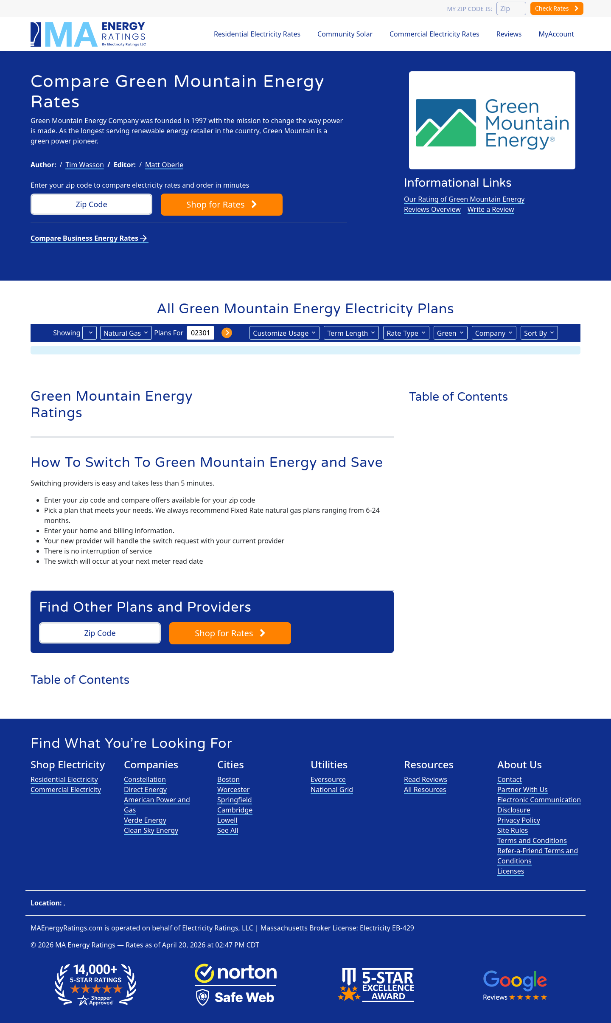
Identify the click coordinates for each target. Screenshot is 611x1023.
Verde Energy (145, 820)
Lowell (227, 820)
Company (490, 333)
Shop (221, 204)
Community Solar (345, 34)
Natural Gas (122, 333)
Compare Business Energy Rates (90, 238)
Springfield (234, 799)
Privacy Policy (518, 820)
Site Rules (512, 830)
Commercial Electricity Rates (434, 34)
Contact (509, 779)
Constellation (145, 779)
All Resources (425, 789)
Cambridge (234, 810)
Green (447, 333)
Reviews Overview (432, 209)
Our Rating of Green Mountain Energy (464, 199)
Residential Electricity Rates (257, 34)
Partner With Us (522, 789)
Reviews (509, 34)
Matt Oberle (164, 164)
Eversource (328, 779)
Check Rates (557, 8)
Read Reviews (425, 779)
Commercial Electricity (66, 789)
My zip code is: (469, 9)
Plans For (168, 332)
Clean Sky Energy (151, 830)
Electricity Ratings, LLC (217, 928)
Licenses (510, 871)
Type (402, 332)
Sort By (535, 333)
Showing (66, 332)
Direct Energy (145, 789)
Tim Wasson (84, 164)
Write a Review (491, 209)
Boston (228, 779)
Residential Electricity (64, 779)
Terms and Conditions (532, 840)
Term (347, 332)
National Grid (332, 789)
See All (227, 830)
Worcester (233, 789)
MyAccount (557, 34)
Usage (280, 332)
